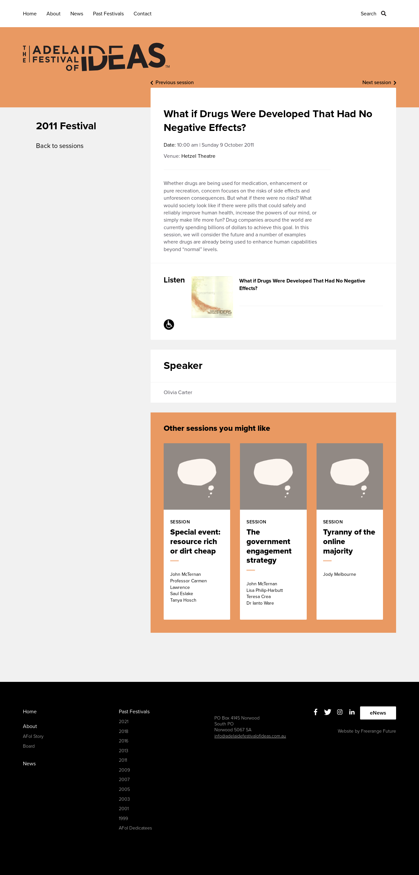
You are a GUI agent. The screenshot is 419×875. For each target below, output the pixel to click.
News (76, 13)
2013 (123, 751)
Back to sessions (59, 146)
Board (29, 746)
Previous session (174, 82)
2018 (123, 731)
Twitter (328, 712)
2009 (124, 770)
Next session (376, 82)
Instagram (340, 712)
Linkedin (352, 712)
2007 (124, 779)
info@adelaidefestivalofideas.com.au (250, 736)
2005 (124, 789)
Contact (143, 13)
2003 (124, 799)
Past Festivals (108, 13)
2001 (124, 808)
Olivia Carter (178, 392)
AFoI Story (33, 736)
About (53, 13)
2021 (123, 721)
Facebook (316, 712)
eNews (378, 713)
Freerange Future (378, 731)
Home (30, 13)
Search (368, 13)
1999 (123, 818)
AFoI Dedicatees (135, 828)
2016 (123, 741)
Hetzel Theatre (198, 156)
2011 (123, 760)
